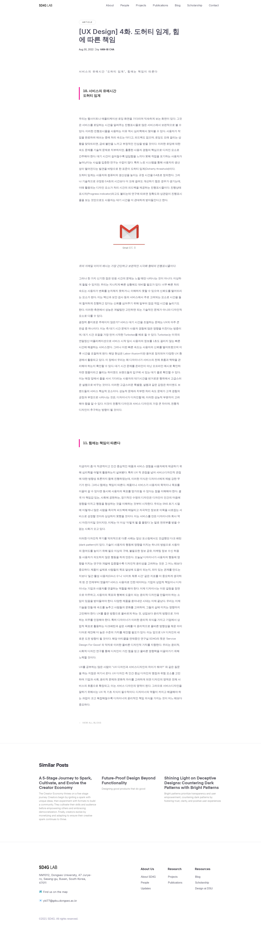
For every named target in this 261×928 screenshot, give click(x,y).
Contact (214, 5)
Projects (141, 5)
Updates (146, 888)
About (110, 5)
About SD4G (148, 876)
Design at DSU (204, 888)
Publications (160, 5)
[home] (71, 5)
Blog (177, 5)
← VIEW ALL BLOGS (90, 722)
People (124, 5)
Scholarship (194, 5)
